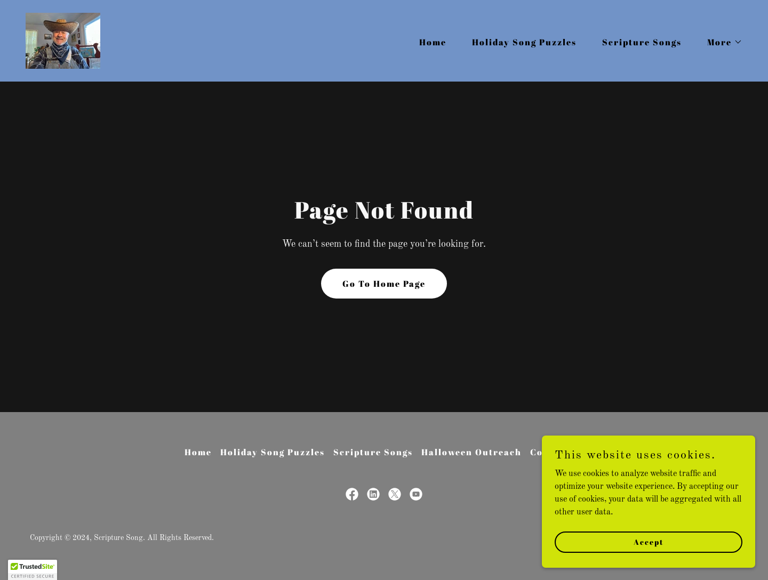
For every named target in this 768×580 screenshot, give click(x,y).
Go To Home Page (384, 283)
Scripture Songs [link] (642, 42)
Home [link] (432, 42)
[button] (720, 42)
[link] (63, 40)
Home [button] (198, 452)
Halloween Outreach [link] (471, 452)
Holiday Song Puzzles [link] (524, 42)
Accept (649, 556)
